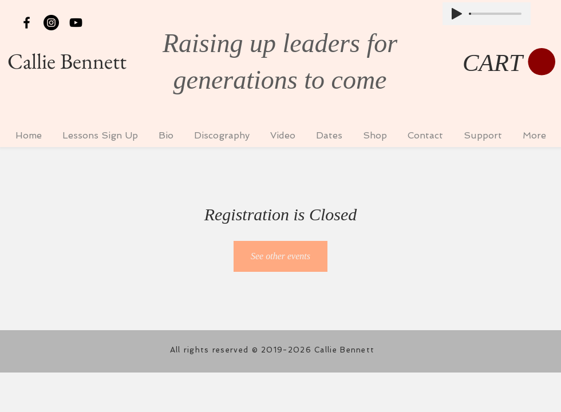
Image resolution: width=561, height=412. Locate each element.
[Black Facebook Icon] (26, 22)
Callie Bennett (67, 61)
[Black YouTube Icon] (76, 22)
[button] (509, 62)
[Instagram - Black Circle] (51, 22)
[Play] (457, 13)
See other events (280, 256)
